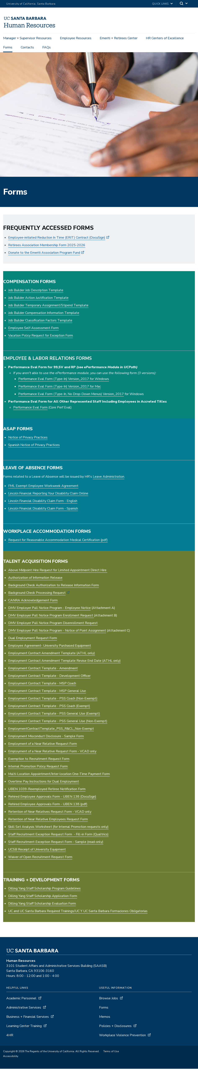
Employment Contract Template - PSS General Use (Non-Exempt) (57, 722)
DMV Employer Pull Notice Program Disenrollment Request (53, 624)
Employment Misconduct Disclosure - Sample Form (46, 737)
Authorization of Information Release (35, 579)
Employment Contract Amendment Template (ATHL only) (51, 654)
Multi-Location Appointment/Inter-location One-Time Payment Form (59, 775)
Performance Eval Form (30, 408)
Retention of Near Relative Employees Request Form (48, 820)
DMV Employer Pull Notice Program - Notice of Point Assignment (57, 631)
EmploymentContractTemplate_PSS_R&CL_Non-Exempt (51, 730)
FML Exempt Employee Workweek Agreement (43, 487)
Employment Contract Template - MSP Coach (42, 684)
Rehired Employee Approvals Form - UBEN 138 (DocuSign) (52, 798)
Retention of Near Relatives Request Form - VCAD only (49, 813)
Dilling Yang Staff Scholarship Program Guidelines (44, 889)
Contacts (27, 47)
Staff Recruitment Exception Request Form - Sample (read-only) (55, 843)
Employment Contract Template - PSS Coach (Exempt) (49, 707)
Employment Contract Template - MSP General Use (47, 692)
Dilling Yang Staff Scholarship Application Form (42, 897)
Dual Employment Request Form (32, 639)
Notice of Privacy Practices (28, 438)
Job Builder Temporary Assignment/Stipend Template (48, 306)
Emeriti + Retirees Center (118, 38)
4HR (9, 1036)
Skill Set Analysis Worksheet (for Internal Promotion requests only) (58, 828)
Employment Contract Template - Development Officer (49, 677)
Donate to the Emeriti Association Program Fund (44, 254)
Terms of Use (111, 1052)
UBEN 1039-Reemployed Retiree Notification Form (46, 790)
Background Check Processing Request (37, 594)
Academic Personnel (21, 999)
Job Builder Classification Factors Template (40, 322)
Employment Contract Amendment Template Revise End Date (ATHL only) (64, 662)
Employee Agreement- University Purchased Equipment (49, 647)
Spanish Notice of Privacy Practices (34, 446)
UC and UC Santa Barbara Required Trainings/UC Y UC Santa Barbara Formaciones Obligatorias (78, 912)
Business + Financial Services (27, 1018)
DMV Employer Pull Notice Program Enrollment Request (51, 616)
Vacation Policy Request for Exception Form (40, 337)
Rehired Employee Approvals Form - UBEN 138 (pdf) (47, 805)
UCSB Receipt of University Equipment (37, 850)
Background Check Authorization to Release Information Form (53, 586)
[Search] (184, 4)
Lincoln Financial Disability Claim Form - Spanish (43, 509)
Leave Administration (108, 478)
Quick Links (160, 3)
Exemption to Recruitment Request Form (38, 760)
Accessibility (10, 1057)
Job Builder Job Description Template (35, 291)
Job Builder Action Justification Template (38, 299)
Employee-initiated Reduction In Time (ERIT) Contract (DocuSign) (56, 239)
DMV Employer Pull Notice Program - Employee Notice (49, 609)
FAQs (46, 47)
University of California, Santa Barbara (31, 3)
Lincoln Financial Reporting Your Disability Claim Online (48, 494)
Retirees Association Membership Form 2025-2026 (46, 246)
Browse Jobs (108, 999)
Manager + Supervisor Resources (27, 38)
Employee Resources (75, 38)
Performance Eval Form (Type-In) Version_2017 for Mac (59, 387)
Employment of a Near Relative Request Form (42, 745)
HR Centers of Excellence (165, 38)
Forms (7, 47)
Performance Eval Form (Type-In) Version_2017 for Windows (63, 380)
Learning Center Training (24, 1027)
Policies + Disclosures (115, 1027)
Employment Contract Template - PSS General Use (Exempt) (54, 714)
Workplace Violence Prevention (122, 1036)
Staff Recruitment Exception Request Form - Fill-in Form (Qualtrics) (58, 835)
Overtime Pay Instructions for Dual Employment (43, 782)
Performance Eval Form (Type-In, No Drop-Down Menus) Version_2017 (71, 395)
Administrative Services (23, 1008)
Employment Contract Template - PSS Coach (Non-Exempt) (52, 699)
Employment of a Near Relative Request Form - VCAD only (52, 752)
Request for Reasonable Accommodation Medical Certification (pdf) (58, 541)
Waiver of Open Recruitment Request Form (40, 858)
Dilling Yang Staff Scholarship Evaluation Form (42, 904)
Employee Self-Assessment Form (33, 329)
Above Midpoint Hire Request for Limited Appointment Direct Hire (57, 571)
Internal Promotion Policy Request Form (38, 767)
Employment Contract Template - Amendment (43, 669)
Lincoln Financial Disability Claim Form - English (42, 502)
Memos (104, 1018)
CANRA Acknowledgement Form (33, 601)
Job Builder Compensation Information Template (43, 314)
